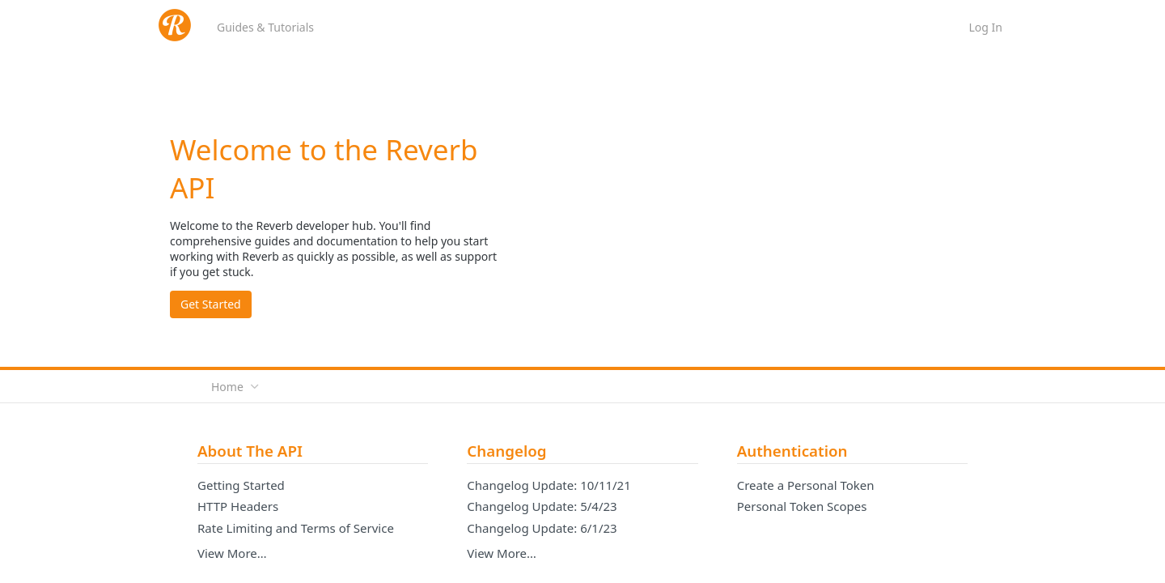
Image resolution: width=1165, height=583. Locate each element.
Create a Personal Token (806, 485)
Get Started (210, 304)
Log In (985, 27)
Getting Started (241, 485)
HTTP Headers (237, 506)
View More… (232, 553)
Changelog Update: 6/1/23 (541, 528)
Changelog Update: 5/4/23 (541, 506)
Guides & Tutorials (265, 27)
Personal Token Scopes (802, 506)
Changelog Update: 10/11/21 (548, 485)
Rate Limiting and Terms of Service (295, 528)
